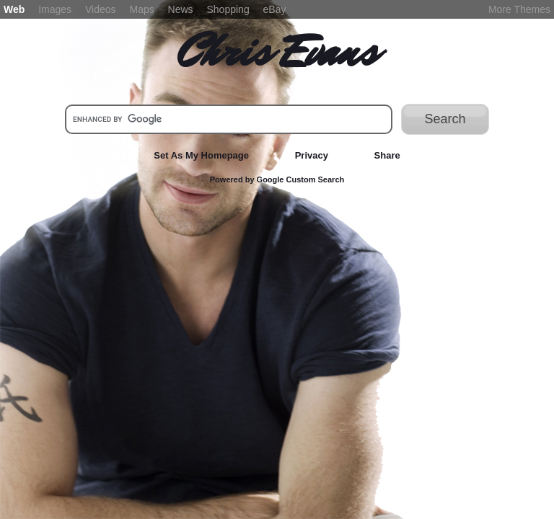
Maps (141, 9)
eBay (274, 9)
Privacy (311, 155)
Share (387, 155)
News (180, 9)
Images (54, 9)
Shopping (228, 9)
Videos (100, 9)
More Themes (519, 9)
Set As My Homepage (201, 155)
